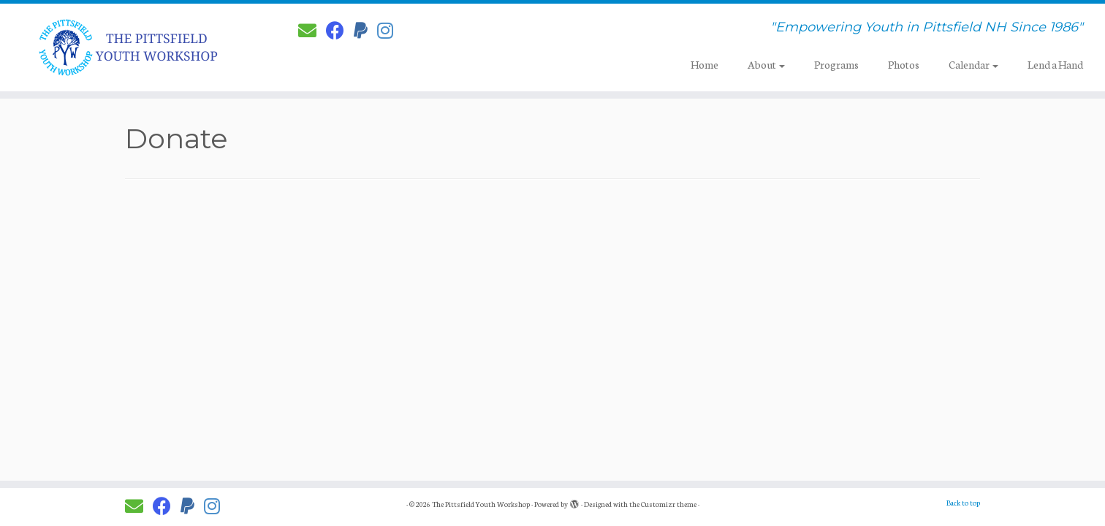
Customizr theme (668, 504)
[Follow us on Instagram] (390, 30)
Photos (903, 64)
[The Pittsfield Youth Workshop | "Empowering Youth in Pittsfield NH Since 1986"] (127, 47)
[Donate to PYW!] (365, 30)
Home (704, 64)
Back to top (963, 503)
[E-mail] (312, 30)
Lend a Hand (1055, 64)
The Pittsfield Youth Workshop (481, 504)
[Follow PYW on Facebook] (340, 30)
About (766, 64)
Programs (836, 64)
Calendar (973, 64)
